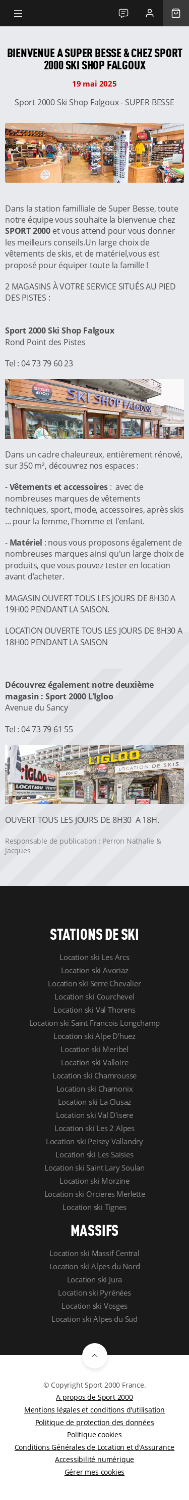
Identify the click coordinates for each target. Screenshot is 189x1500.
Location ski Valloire (95, 1062)
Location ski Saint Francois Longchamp (94, 1023)
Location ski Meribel (94, 1049)
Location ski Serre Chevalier (94, 983)
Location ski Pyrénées (94, 1292)
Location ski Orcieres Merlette (94, 1194)
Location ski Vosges (94, 1306)
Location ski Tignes (94, 1207)
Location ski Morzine (94, 1181)
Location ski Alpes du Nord (94, 1266)
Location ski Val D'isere (94, 1115)
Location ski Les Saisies (94, 1154)
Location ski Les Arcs (94, 957)
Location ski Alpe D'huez (94, 1036)
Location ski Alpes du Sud (94, 1319)
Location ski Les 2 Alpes (94, 1128)
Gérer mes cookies (95, 1472)
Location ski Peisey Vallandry (94, 1141)
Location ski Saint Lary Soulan (94, 1167)
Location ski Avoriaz (95, 970)
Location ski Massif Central (94, 1253)
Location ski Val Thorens (94, 1010)
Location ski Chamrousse (94, 1075)
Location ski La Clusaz (95, 1102)
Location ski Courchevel (94, 996)
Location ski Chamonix (94, 1089)
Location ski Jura (94, 1279)
